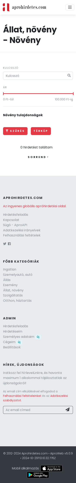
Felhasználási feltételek (22, 235)
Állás (7, 280)
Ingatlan (9, 269)
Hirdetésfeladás (15, 214)
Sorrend (37, 157)
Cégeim (12, 342)
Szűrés (15, 131)
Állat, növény (13, 290)
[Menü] (69, 7)
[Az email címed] (33, 410)
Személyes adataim (22, 336)
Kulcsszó (10, 68)
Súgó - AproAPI (15, 225)
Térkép (40, 131)
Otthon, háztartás (17, 300)
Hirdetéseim (12, 331)
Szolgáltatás (13, 295)
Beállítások (12, 347)
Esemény (10, 285)
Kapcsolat (11, 220)
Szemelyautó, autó (17, 274)
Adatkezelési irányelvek (22, 230)
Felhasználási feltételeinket (22, 396)
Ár (5, 87)
